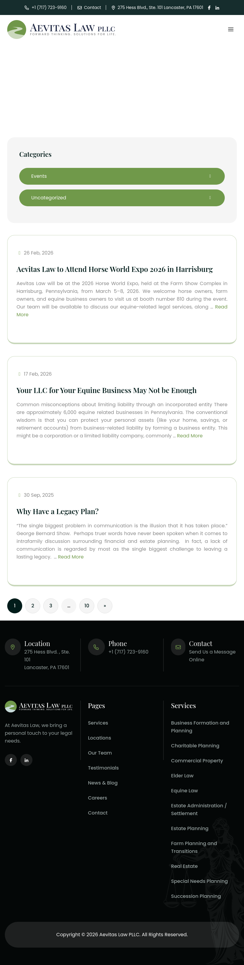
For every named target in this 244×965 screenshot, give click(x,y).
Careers (97, 797)
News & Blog (103, 782)
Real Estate (184, 866)
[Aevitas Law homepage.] (39, 707)
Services (98, 722)
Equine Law (184, 790)
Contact (98, 812)
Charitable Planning (195, 745)
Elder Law (182, 775)
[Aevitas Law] (61, 29)
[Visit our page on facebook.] (209, 7)
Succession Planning (196, 896)
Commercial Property (197, 760)
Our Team (100, 752)
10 (86, 605)
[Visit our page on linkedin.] (217, 8)
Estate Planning (190, 828)
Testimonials (103, 767)
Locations (99, 737)
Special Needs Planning (199, 881)
